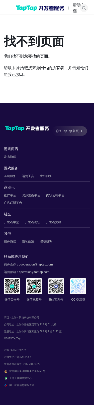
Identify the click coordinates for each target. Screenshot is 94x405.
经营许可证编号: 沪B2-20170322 (22, 364)
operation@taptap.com (34, 272)
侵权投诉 (46, 241)
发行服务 (46, 176)
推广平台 (10, 195)
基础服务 (10, 176)
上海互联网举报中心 (18, 378)
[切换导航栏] (10, 8)
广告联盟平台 (13, 203)
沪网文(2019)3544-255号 (18, 357)
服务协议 (10, 241)
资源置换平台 (31, 195)
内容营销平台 (55, 195)
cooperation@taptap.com (36, 264)
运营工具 (28, 176)
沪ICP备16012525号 (15, 350)
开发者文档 (53, 222)
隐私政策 (28, 241)
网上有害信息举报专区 (19, 385)
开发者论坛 (32, 222)
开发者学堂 (11, 222)
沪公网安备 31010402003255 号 (24, 371)
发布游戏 (10, 157)
